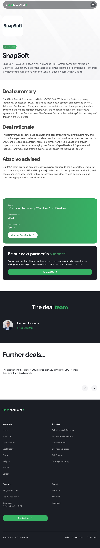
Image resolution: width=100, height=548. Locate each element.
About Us (7, 436)
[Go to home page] (13, 410)
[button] (25, 518)
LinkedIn (56, 490)
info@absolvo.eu (10, 490)
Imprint (66, 537)
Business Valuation (60, 449)
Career (6, 473)
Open (10, 227)
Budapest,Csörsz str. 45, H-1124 (12, 504)
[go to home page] (16, 5)
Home (5, 430)
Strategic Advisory (60, 461)
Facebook (56, 503)
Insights (6, 461)
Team (5, 455)
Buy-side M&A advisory (63, 436)
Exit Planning (58, 455)
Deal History (8, 449)
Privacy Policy (78, 537)
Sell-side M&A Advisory (63, 430)
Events (6, 467)
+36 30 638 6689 (11, 496)
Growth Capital (59, 442)
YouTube (56, 496)
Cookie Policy (92, 537)
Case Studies (9, 442)
